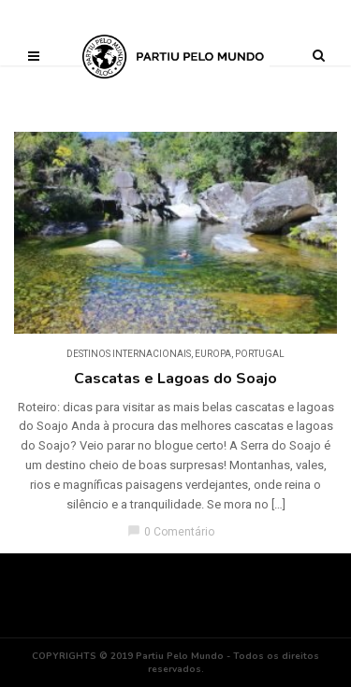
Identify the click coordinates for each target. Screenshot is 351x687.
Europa (213, 354)
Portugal (260, 354)
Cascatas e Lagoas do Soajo (175, 378)
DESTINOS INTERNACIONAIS (128, 354)
